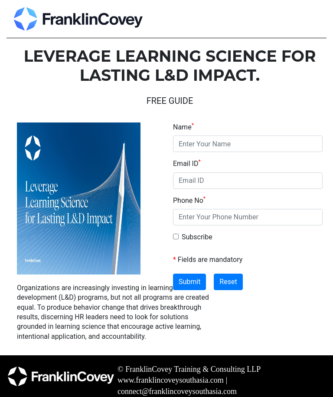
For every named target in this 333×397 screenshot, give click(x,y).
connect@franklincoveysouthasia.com (177, 391)
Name (183, 126)
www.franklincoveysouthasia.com (171, 380)
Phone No (189, 200)
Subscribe (197, 237)
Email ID (187, 163)
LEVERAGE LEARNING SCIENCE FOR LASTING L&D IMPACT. (170, 65)
